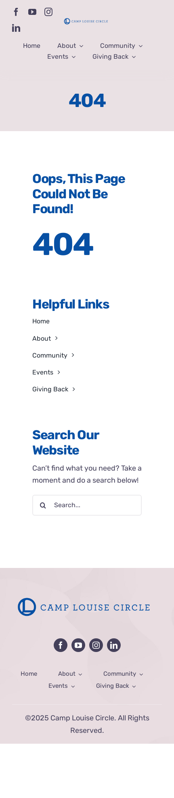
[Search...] (87, 505)
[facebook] (16, 12)
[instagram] (48, 12)
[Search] (42, 505)
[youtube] (32, 12)
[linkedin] (16, 28)
